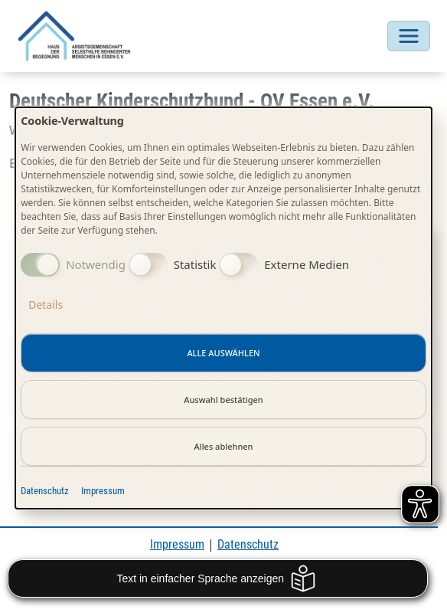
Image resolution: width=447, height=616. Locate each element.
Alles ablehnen (223, 446)
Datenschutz (45, 490)
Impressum (103, 490)
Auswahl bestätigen (223, 399)
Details (45, 304)
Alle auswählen (223, 353)
